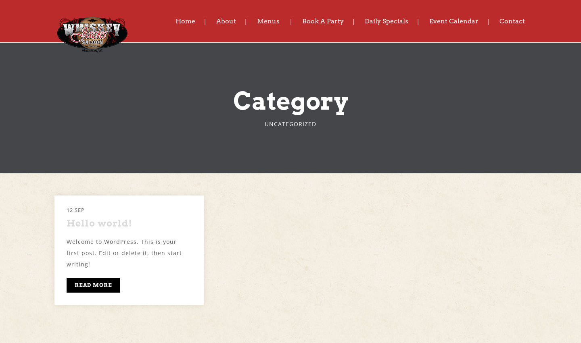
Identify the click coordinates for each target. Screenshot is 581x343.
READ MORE (93, 285)
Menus (268, 21)
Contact (512, 21)
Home (185, 21)
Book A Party (323, 21)
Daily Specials (386, 21)
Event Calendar (454, 21)
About (226, 21)
